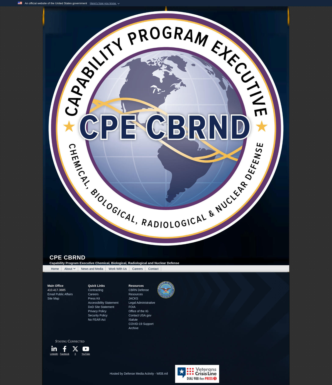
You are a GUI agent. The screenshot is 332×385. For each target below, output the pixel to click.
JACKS (133, 298)
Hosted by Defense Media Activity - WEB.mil (139, 373)
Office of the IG (138, 311)
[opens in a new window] (54, 350)
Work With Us (118, 268)
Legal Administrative (142, 302)
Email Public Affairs (60, 294)
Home (55, 268)
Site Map (53, 298)
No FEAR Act (96, 319)
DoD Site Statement (101, 307)
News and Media (92, 268)
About (70, 268)
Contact (153, 268)
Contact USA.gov (140, 315)
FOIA (132, 307)
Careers (137, 268)
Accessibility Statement (103, 302)
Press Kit (94, 298)
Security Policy (98, 315)
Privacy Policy (97, 311)
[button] (105, 3)
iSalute (133, 319)
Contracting (95, 290)
